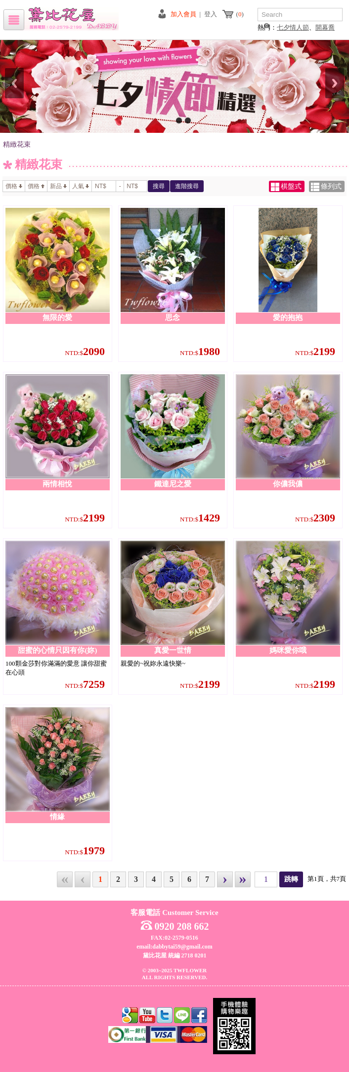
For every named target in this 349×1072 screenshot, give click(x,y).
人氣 (80, 186)
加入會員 (183, 14)
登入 (210, 14)
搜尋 (159, 186)
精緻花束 (17, 144)
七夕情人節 (293, 27)
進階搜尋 (187, 186)
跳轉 (291, 879)
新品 (58, 186)
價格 (13, 186)
